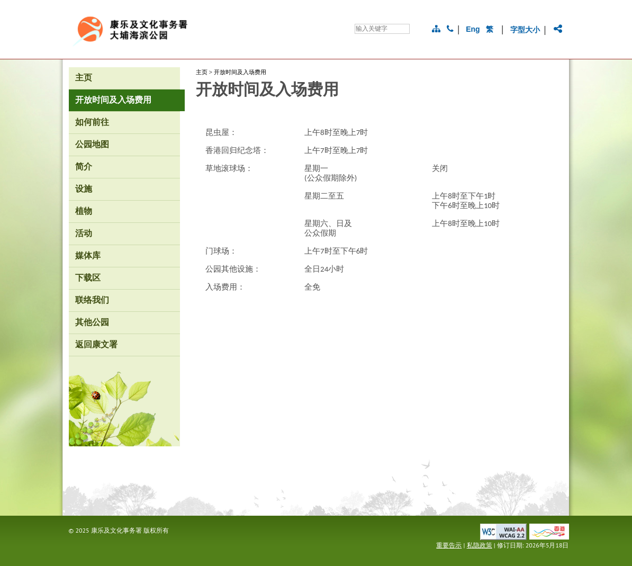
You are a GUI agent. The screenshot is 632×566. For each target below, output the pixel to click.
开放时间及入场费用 (240, 72)
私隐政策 (479, 545)
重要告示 (449, 545)
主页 (201, 72)
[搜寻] (382, 29)
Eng (473, 29)
